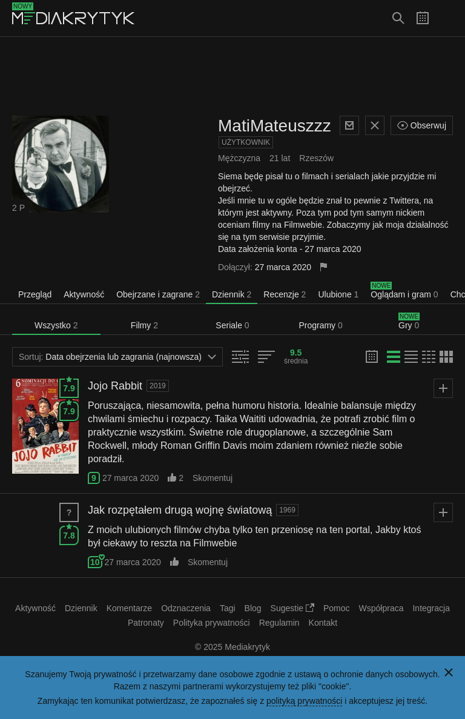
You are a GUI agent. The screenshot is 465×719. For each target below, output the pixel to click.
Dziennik (231, 294)
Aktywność (84, 294)
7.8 (68, 533)
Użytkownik (246, 142)
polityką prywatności (304, 701)
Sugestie (292, 608)
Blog (253, 608)
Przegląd (34, 294)
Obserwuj (421, 125)
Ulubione (338, 294)
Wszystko (56, 325)
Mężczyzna (239, 158)
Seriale (232, 325)
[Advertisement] (232, 76)
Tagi (228, 608)
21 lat (279, 158)
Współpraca (381, 608)
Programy (320, 325)
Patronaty (146, 623)
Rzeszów (316, 158)
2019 (158, 386)
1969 (287, 510)
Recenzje (284, 294)
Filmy (144, 325)
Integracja (430, 608)
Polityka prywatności (211, 623)
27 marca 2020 (130, 478)
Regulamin (279, 623)
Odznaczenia (186, 608)
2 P (18, 208)
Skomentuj (212, 478)
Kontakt (323, 623)
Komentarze (129, 608)
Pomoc (336, 608)
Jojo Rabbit (115, 386)
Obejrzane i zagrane (158, 294)
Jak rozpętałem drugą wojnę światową (180, 510)
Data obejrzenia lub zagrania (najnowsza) (117, 357)
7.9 (68, 386)
